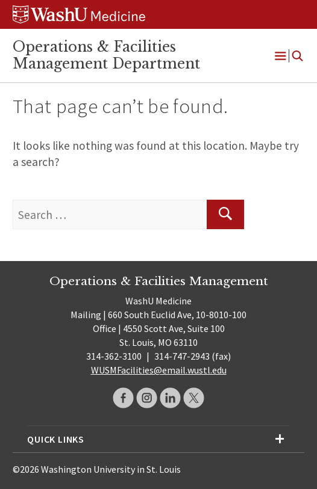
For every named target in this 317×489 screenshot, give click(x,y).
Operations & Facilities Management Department (106, 55)
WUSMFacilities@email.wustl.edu (159, 370)
